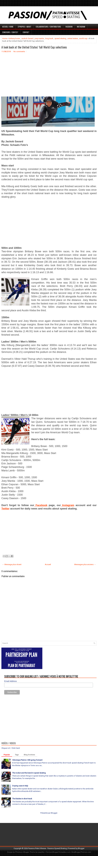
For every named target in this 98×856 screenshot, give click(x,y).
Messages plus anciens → (85, 564)
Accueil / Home (7, 26)
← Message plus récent (11, 564)
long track (49, 38)
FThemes (18, 852)
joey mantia (39, 38)
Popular (7, 755)
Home (4, 38)
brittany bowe (14, 38)
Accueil (48, 564)
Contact (26, 32)
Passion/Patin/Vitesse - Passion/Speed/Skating (47, 848)
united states (72, 38)
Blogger (54, 813)
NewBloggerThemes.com (81, 852)
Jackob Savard (27, 38)
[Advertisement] (49, 77)
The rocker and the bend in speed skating (29, 773)
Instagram (81, 26)
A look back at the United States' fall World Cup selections (34, 47)
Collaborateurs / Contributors (48, 26)
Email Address (10, 681)
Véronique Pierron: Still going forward (27, 760)
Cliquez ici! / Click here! (10, 748)
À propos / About (24, 26)
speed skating (60, 38)
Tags (17, 755)
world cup (83, 38)
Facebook (68, 26)
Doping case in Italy (20, 786)
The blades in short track (22, 799)
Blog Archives (29, 755)
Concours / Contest (10, 32)
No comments (19, 51)
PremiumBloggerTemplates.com (58, 852)
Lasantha (41, 852)
